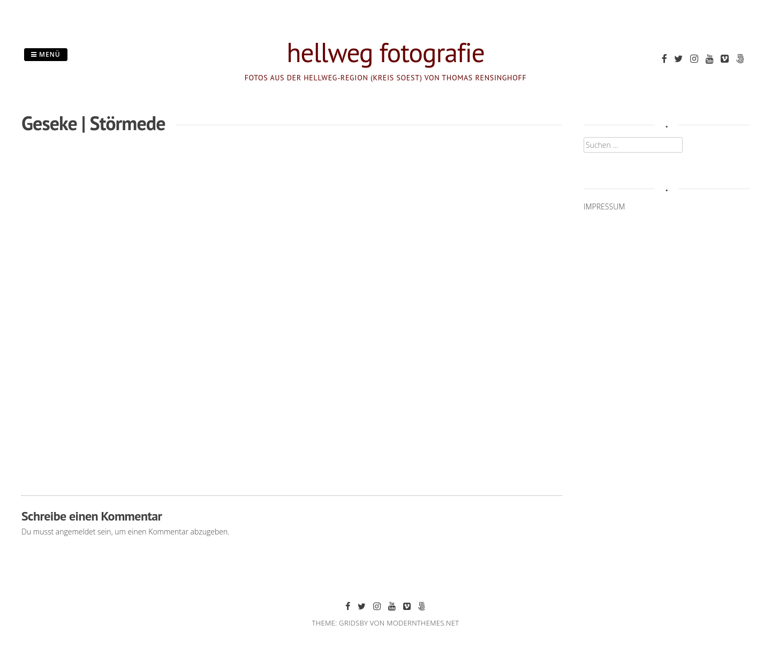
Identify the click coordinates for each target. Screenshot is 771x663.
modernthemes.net (423, 623)
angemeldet (76, 531)
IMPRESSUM (604, 206)
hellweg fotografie (385, 52)
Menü (46, 54)
